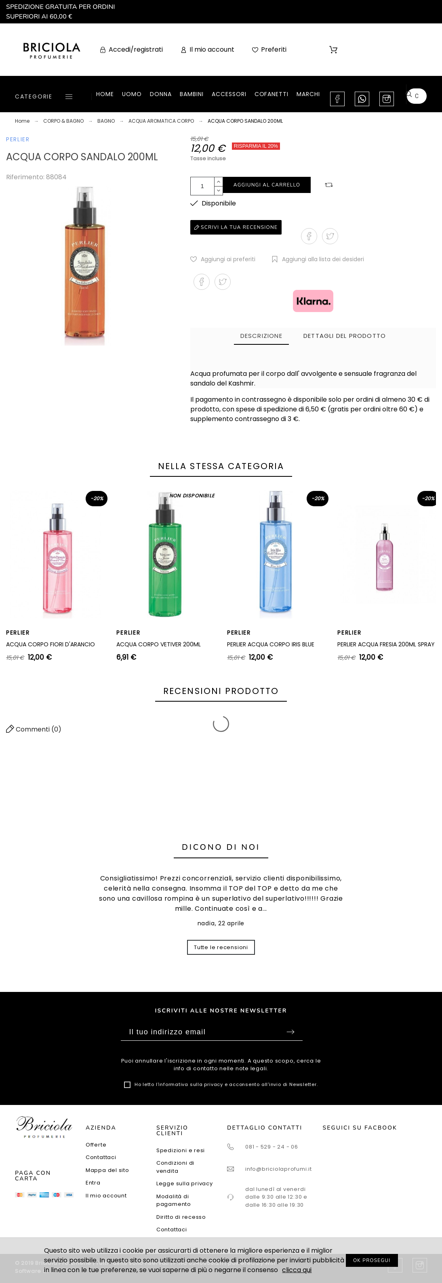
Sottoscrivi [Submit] (290, 1032)
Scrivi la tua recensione (236, 227)
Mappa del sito (107, 1170)
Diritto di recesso (181, 1217)
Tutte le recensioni (221, 947)
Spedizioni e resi (180, 1150)
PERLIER (18, 139)
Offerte (96, 1145)
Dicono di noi (221, 847)
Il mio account (106, 1195)
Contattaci (101, 1157)
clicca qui (297, 1270)
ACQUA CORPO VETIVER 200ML (158, 644)
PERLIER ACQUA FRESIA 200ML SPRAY (386, 644)
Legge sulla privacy (184, 1183)
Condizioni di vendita (175, 1167)
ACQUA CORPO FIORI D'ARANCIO (50, 644)
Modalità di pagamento (173, 1200)
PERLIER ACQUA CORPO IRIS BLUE (270, 644)
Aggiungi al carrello (267, 185)
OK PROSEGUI (372, 1260)
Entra (93, 1183)
